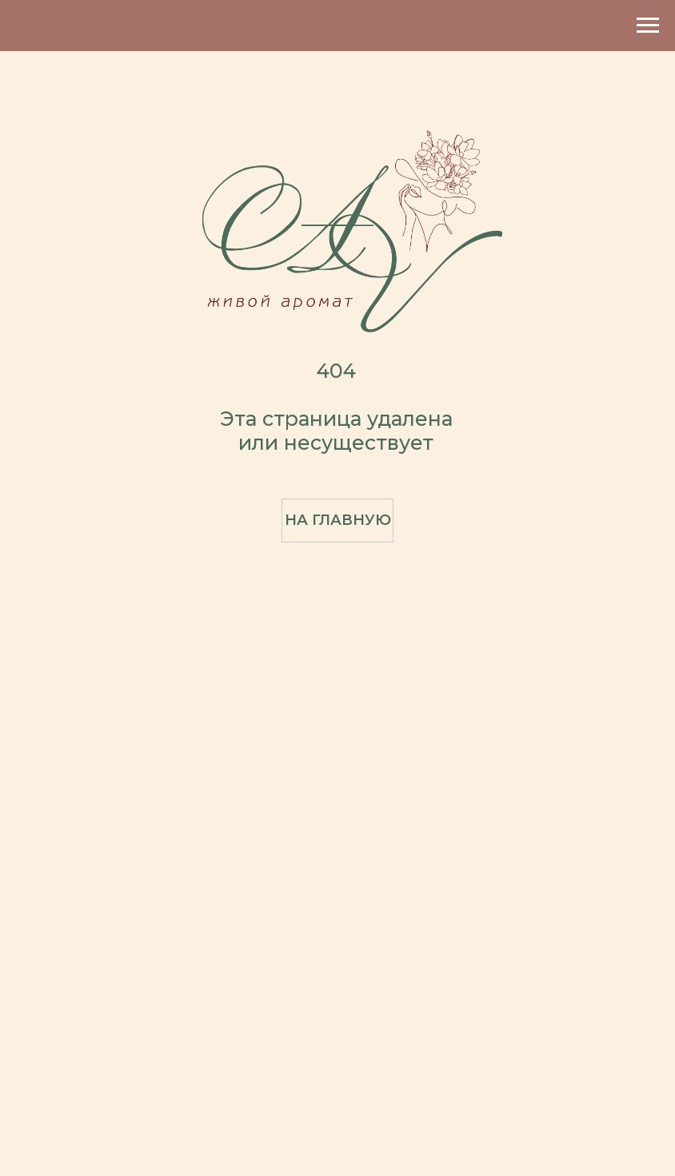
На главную (338, 520)
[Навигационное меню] (648, 26)
